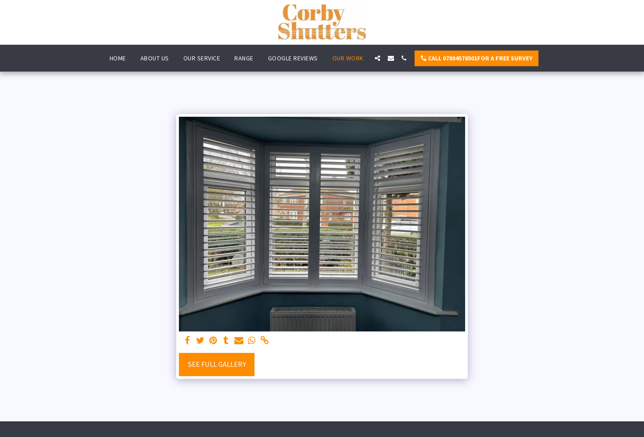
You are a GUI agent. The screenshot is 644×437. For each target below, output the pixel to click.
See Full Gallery (216, 364)
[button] (377, 58)
